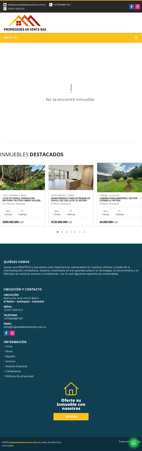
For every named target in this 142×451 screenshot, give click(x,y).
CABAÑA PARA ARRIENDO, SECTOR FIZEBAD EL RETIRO (118, 199)
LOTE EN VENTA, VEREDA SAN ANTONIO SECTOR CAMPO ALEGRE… (22, 199)
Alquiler (10, 356)
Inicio (9, 346)
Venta (9, 351)
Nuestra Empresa (16, 366)
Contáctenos (13, 371)
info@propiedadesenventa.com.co (25, 327)
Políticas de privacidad (19, 376)
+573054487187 (61, 4)
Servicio (10, 361)
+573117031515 (16, 8)
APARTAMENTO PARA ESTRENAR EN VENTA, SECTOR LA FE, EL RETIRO (70, 199)
